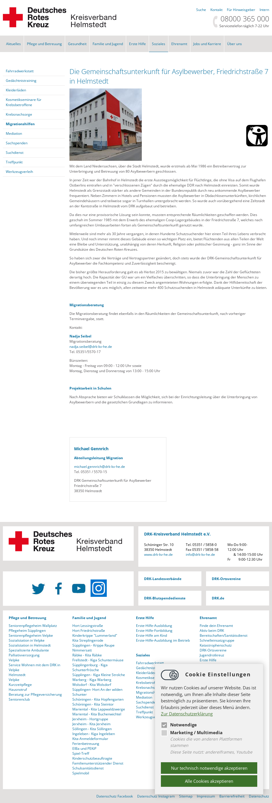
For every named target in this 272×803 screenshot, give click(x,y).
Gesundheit (77, 43)
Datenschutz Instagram (156, 796)
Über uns (234, 43)
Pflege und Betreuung (44, 43)
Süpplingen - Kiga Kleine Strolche (98, 674)
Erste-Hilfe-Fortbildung (154, 630)
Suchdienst (14, 152)
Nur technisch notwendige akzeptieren (209, 768)
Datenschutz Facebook (114, 796)
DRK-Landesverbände (162, 578)
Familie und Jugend (108, 43)
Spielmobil (80, 773)
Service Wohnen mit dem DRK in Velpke (34, 667)
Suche (201, 9)
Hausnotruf (18, 689)
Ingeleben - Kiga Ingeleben (93, 733)
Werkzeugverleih (19, 171)
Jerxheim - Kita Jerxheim (91, 723)
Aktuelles (13, 43)
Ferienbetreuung (85, 743)
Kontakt (216, 9)
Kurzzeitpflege (20, 684)
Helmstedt (17, 674)
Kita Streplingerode (87, 640)
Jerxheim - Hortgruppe (90, 719)
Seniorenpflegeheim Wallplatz (33, 625)
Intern (264, 9)
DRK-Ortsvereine (226, 578)
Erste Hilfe (137, 43)
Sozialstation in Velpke (27, 640)
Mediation (14, 133)
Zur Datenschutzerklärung (187, 714)
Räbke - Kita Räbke (87, 655)
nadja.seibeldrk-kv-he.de (90, 346)
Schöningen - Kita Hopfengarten (98, 699)
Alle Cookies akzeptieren (209, 781)
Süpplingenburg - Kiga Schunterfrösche (90, 667)
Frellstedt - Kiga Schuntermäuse (98, 660)
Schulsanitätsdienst (88, 768)
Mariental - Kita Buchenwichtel (96, 714)
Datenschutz (259, 796)
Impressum (206, 796)
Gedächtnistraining (21, 80)
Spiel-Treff (80, 753)
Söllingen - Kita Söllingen (92, 728)
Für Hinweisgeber (241, 9)
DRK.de (218, 598)
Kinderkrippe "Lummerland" (94, 635)
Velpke (14, 660)
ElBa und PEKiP (84, 748)
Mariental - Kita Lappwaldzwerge (98, 709)
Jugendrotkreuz (212, 655)
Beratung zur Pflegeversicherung (35, 694)
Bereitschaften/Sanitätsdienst (223, 635)
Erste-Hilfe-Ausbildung (154, 625)
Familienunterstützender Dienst (97, 763)
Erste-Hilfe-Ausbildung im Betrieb (163, 640)
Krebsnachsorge (19, 114)
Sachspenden (16, 143)
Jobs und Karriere (207, 43)
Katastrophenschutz (216, 645)
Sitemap (185, 796)
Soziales (158, 43)
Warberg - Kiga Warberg (91, 679)
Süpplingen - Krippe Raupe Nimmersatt (93, 648)
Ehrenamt (179, 43)
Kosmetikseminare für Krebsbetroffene (23, 102)
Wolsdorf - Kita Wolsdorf (91, 684)
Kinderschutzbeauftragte (92, 758)
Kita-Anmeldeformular (90, 738)
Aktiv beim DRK (212, 630)
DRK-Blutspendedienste (164, 598)
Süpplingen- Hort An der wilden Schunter (97, 692)
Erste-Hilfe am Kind (151, 635)
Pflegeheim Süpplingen (27, 630)
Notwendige (179, 725)
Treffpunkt (14, 162)
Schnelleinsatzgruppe (217, 640)
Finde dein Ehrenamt (216, 625)
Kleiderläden (16, 90)
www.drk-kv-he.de (158, 554)
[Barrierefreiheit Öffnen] (257, 135)
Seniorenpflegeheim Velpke (31, 635)
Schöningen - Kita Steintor (93, 704)
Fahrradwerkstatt (20, 71)
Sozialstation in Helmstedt (30, 645)
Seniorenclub (19, 699)
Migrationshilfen (20, 123)
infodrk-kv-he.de (200, 554)
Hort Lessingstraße (87, 625)
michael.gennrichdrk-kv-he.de (99, 466)
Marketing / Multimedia (192, 732)
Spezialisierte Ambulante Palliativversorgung (29, 653)
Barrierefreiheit (232, 796)
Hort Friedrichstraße (88, 630)
